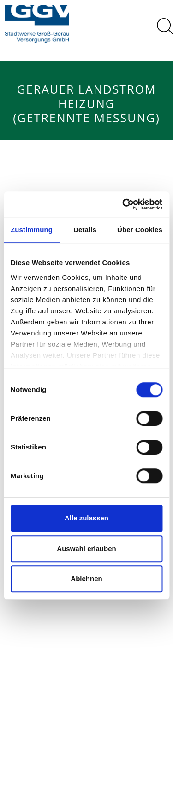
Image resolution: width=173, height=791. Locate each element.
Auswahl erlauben (86, 548)
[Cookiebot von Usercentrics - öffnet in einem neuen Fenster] (123, 204)
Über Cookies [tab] (139, 230)
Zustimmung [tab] (32, 230)
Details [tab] (84, 230)
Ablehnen (86, 578)
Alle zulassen (86, 518)
